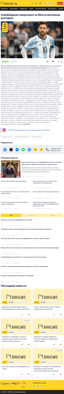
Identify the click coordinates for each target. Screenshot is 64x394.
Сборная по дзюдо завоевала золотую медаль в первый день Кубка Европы (46, 339)
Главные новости (7, 136)
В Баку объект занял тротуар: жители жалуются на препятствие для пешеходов (30, 248)
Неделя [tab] (32, 215)
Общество (23, 8)
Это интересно (41, 8)
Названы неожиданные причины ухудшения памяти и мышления (24, 266)
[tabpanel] (32, 251)
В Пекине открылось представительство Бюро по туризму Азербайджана (14, 203)
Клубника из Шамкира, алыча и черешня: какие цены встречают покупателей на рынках (14, 339)
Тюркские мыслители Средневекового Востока (46, 191)
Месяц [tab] (53, 215)
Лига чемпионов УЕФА (22, 136)
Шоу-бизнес (52, 8)
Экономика (14, 8)
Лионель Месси (36, 136)
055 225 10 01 (55, 150)
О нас (24, 383)
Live (60, 3)
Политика (4, 8)
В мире (60, 8)
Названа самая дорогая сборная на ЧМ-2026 (17, 276)
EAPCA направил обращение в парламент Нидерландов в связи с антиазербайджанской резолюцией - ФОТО (46, 204)
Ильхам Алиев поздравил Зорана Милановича (14, 181)
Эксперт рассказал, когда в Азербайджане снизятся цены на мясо (25, 238)
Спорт (31, 8)
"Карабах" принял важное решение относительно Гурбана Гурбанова (26, 229)
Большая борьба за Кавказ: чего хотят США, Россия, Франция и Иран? (15, 192)
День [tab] (11, 215)
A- (59, 61)
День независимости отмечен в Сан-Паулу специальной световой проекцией (45, 182)
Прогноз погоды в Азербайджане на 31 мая (16, 220)
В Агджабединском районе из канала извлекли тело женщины (23, 257)
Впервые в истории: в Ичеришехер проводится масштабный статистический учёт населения (47, 369)
